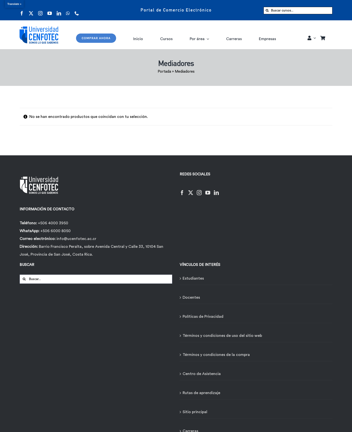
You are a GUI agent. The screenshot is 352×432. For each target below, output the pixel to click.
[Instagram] (199, 189)
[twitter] (31, 10)
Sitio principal (195, 412)
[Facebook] (182, 189)
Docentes (191, 297)
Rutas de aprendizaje (201, 393)
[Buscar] (267, 10)
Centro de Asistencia (202, 374)
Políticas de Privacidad (203, 316)
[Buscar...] (96, 279)
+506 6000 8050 (55, 231)
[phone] (77, 10)
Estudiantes (193, 278)
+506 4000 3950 (53, 223)
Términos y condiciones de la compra (216, 355)
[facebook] (22, 10)
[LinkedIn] (216, 189)
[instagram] (40, 10)
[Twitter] (190, 189)
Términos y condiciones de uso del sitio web (222, 336)
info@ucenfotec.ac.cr (76, 239)
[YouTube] (207, 189)
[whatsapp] (68, 10)
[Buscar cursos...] (298, 10)
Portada (164, 71)
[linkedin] (59, 10)
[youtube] (49, 10)
